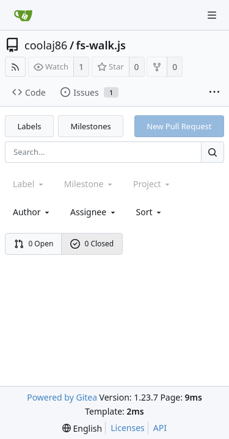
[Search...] (212, 152)
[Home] (23, 15)
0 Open (34, 243)
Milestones (91, 126)
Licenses (128, 428)
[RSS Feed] (15, 67)
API (160, 428)
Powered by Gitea (62, 397)
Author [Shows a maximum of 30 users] (32, 212)
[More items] (214, 92)
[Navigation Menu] (212, 15)
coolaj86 (45, 45)
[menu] (150, 211)
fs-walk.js (101, 45)
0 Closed (92, 243)
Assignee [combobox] (93, 212)
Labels (30, 126)
